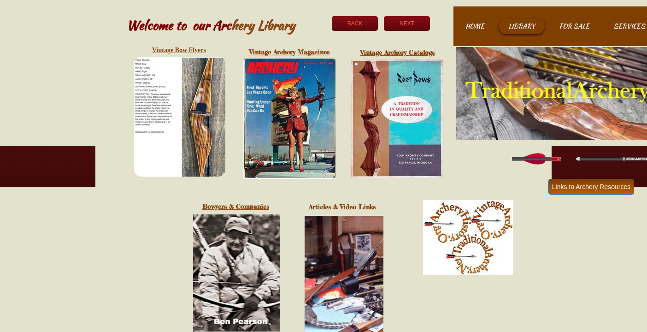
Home (474, 26)
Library (521, 26)
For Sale (574, 26)
